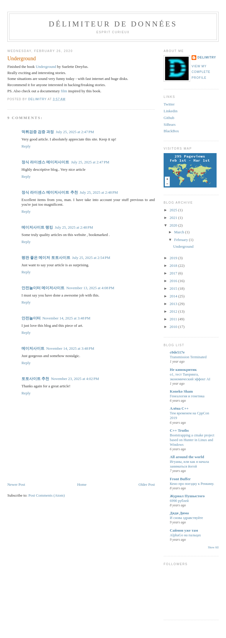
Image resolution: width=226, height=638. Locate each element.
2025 (174, 210)
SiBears (169, 124)
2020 (174, 225)
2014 (174, 296)
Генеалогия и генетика (187, 396)
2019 (174, 258)
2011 (174, 319)
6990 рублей (179, 501)
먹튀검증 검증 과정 (37, 132)
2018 (174, 265)
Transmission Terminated (188, 357)
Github (169, 117)
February (181, 239)
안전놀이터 (31, 288)
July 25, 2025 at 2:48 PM (99, 192)
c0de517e (177, 352)
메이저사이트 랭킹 (37, 227)
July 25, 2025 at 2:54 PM (91, 257)
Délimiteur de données (113, 24)
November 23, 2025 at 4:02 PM (75, 378)
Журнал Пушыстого (187, 496)
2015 (174, 288)
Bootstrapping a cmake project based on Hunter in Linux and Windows (192, 440)
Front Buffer (180, 479)
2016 (174, 281)
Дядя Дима (179, 513)
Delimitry (206, 57)
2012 (174, 311)
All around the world (187, 457)
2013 (174, 304)
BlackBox (171, 131)
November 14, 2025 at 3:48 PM (66, 318)
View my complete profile (201, 72)
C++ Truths (179, 430)
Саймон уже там (184, 530)
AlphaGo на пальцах (185, 535)
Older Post (147, 484)
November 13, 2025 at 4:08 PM (90, 288)
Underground (46, 66)
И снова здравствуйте (186, 518)
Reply (26, 146)
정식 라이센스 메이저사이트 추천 (49, 192)
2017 (174, 273)
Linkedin (170, 111)
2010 (174, 326)
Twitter (169, 104)
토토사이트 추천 (35, 378)
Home (82, 484)
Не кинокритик (183, 369)
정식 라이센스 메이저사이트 (45, 162)
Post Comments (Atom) (46, 495)
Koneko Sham (181, 391)
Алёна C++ (179, 408)
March (179, 232)
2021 (174, 217)
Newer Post (16, 484)
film (64, 91)
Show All (213, 547)
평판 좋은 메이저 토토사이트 (45, 257)
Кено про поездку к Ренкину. (192, 484)
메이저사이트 (52, 288)
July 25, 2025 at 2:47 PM (75, 132)
